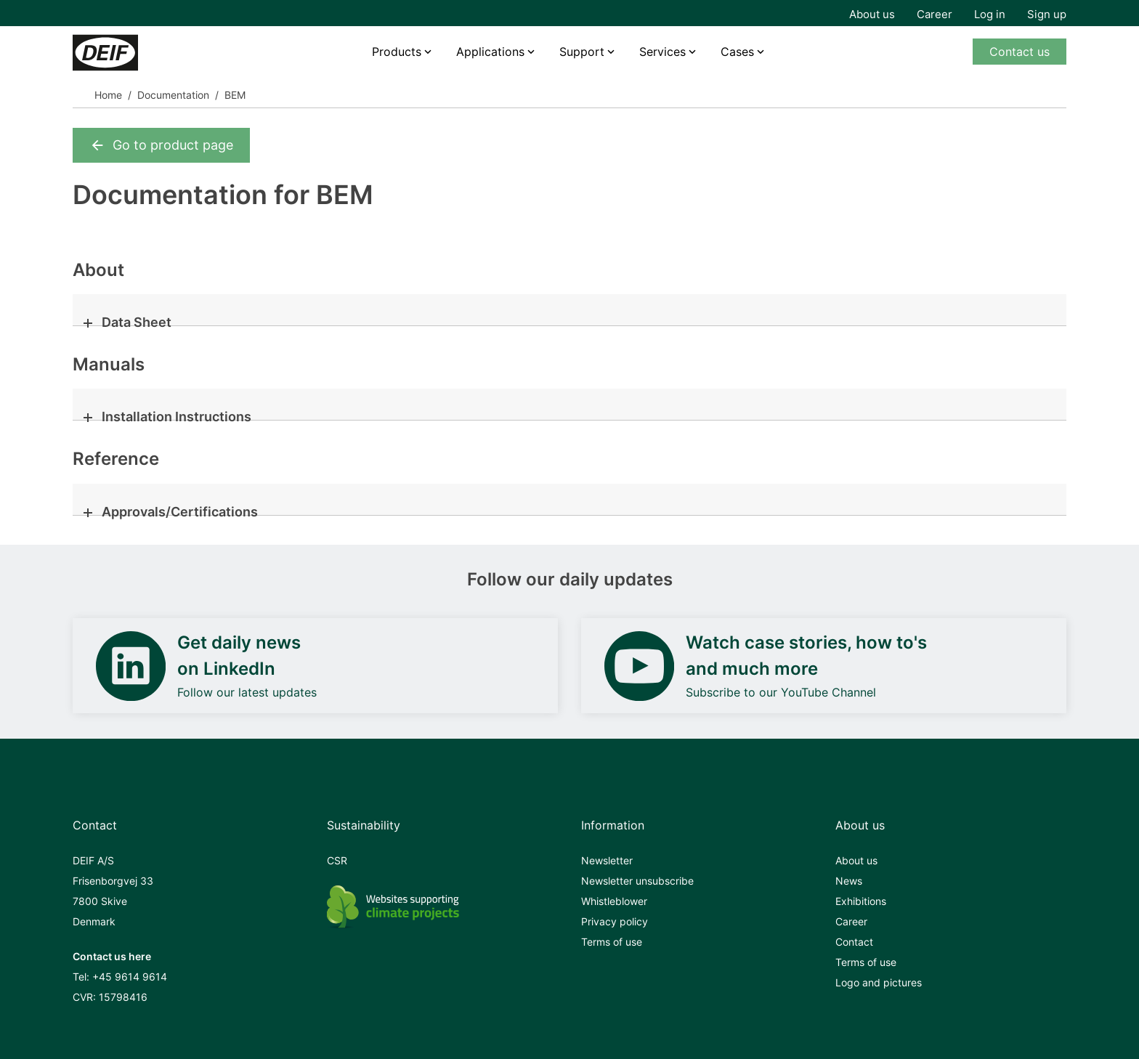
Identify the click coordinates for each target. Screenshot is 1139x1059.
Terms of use (611, 942)
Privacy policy (614, 921)
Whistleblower (614, 901)
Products (396, 51)
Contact (854, 942)
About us (872, 14)
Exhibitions (860, 901)
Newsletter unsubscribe (637, 881)
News (848, 881)
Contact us (1019, 51)
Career (934, 14)
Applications (490, 51)
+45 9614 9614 (129, 976)
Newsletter (607, 860)
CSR (337, 860)
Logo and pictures (878, 982)
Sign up (1046, 14)
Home (108, 95)
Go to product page (161, 145)
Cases (737, 51)
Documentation (173, 95)
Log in (989, 14)
